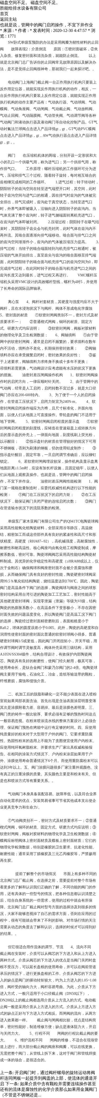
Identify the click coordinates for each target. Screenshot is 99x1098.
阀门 (11, 156)
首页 (4, 13)
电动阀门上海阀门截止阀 (28, 82)
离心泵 (13, 302)
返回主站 (8, 19)
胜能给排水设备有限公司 (23, 8)
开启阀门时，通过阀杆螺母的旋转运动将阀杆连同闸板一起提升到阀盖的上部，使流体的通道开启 (48, 1078)
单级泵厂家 (17, 521)
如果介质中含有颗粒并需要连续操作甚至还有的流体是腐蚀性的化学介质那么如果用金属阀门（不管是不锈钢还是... (48, 1089)
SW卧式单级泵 (20, 42)
